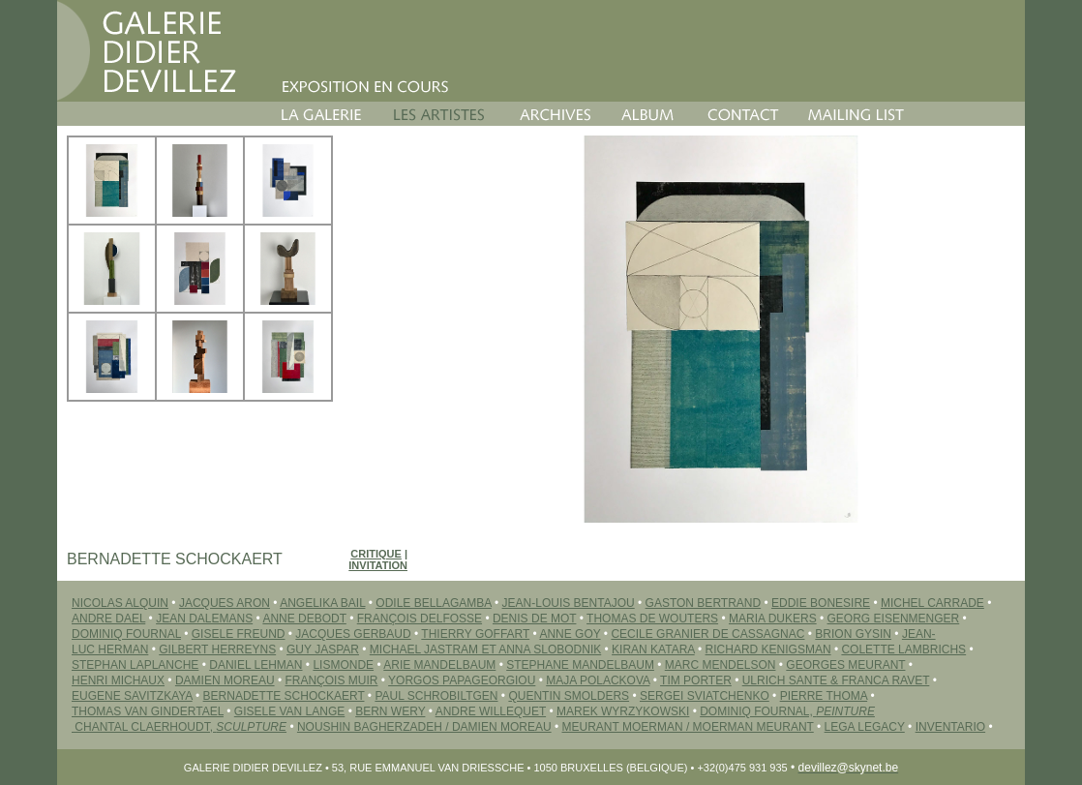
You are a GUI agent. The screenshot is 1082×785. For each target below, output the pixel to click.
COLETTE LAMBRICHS (903, 649)
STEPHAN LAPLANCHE (135, 665)
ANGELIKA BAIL (322, 603)
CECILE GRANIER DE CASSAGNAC (707, 634)
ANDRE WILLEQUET (491, 711)
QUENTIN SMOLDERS (568, 696)
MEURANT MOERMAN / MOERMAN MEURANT (688, 727)
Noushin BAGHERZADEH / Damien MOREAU (424, 727)
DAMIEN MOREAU (225, 680)
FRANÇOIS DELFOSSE (419, 618)
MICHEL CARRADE (932, 603)
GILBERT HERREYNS (217, 649)
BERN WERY (390, 711)
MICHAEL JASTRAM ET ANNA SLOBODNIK (485, 649)
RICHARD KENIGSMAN (768, 649)
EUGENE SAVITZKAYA (132, 696)
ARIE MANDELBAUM (439, 665)
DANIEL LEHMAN (255, 665)
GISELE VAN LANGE (290, 711)
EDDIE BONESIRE (820, 603)
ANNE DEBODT (304, 618)
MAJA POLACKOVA (597, 680)
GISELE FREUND (239, 634)
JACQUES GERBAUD (352, 634)
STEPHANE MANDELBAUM (580, 665)
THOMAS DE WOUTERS (652, 618)
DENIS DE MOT (534, 618)
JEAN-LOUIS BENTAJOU (568, 603)
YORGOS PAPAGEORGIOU (461, 680)
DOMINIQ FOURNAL (126, 634)
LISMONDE (343, 665)
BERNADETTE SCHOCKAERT (284, 696)
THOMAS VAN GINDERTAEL (148, 711)
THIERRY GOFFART (475, 634)
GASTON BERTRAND (704, 603)
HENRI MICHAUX (118, 680)
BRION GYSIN (853, 634)
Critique (376, 553)
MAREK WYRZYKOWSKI (622, 711)
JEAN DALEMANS (204, 618)
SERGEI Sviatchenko (704, 696)
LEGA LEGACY (865, 727)
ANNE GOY (569, 634)
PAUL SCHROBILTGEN (436, 696)
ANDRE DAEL (108, 618)
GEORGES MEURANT (845, 665)
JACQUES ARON (224, 603)
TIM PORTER (696, 680)
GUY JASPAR (322, 649)
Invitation (377, 565)
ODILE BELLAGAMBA (433, 603)
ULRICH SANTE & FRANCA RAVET (836, 680)
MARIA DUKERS (773, 618)
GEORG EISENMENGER (893, 618)
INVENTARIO (950, 727)
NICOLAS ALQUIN (120, 603)
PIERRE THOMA (823, 696)
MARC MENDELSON (720, 665)
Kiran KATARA (653, 649)
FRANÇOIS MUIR (331, 680)
